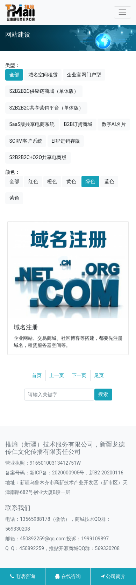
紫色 (14, 198)
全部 (14, 74)
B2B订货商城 (78, 124)
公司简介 (113, 576)
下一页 (79, 375)
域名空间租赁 (43, 74)
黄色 (71, 181)
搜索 (103, 394)
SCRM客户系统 (25, 141)
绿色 (90, 181)
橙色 (52, 181)
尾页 (99, 375)
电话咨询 (22, 576)
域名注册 (27, 326)
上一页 (56, 375)
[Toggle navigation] (122, 12)
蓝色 (109, 181)
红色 (33, 181)
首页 (37, 375)
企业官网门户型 (84, 74)
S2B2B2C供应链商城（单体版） (44, 91)
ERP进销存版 (65, 141)
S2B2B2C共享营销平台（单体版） (46, 108)
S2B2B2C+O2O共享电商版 (38, 157)
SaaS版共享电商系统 (32, 124)
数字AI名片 (114, 124)
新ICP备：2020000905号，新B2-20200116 (76, 472)
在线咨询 (67, 576)
